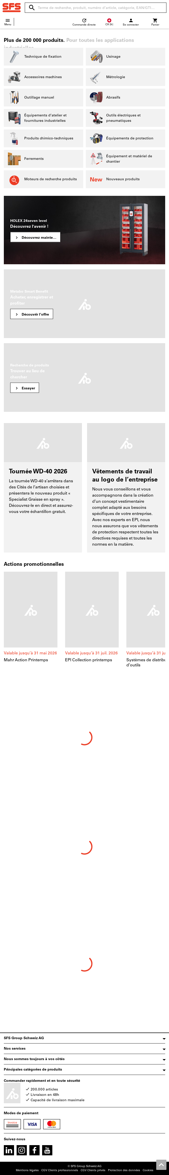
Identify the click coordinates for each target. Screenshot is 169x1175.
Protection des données (124, 1170)
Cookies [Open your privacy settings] (148, 1170)
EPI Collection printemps (88, 659)
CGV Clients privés (93, 1170)
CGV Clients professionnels (59, 1170)
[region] (84, 623)
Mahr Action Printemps (26, 659)
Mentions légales (27, 1170)
